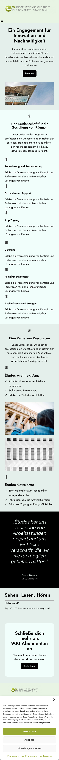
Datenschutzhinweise (15, 756)
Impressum (47, 756)
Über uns (29, 73)
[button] (54, 699)
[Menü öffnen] (2, 21)
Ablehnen (29, 739)
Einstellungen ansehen (30, 748)
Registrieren (29, 666)
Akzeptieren (29, 731)
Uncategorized (43, 608)
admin (30, 608)
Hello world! (12, 603)
